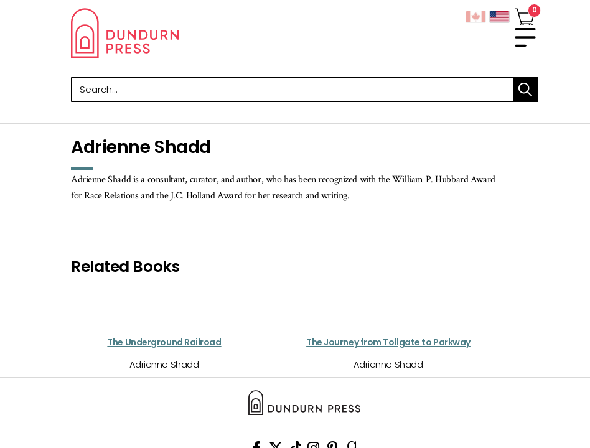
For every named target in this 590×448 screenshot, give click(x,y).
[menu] (525, 37)
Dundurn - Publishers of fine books (183, 33)
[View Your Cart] (525, 14)
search (525, 89)
